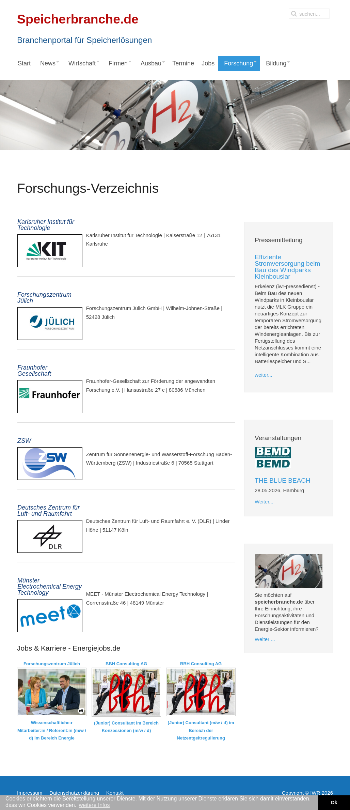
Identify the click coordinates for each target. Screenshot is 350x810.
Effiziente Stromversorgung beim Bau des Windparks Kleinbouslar (287, 266)
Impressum (29, 793)
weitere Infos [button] (94, 805)
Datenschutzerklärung (74, 793)
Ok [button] (334, 802)
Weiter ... (265, 639)
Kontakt (115, 793)
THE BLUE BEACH (283, 480)
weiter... (263, 375)
